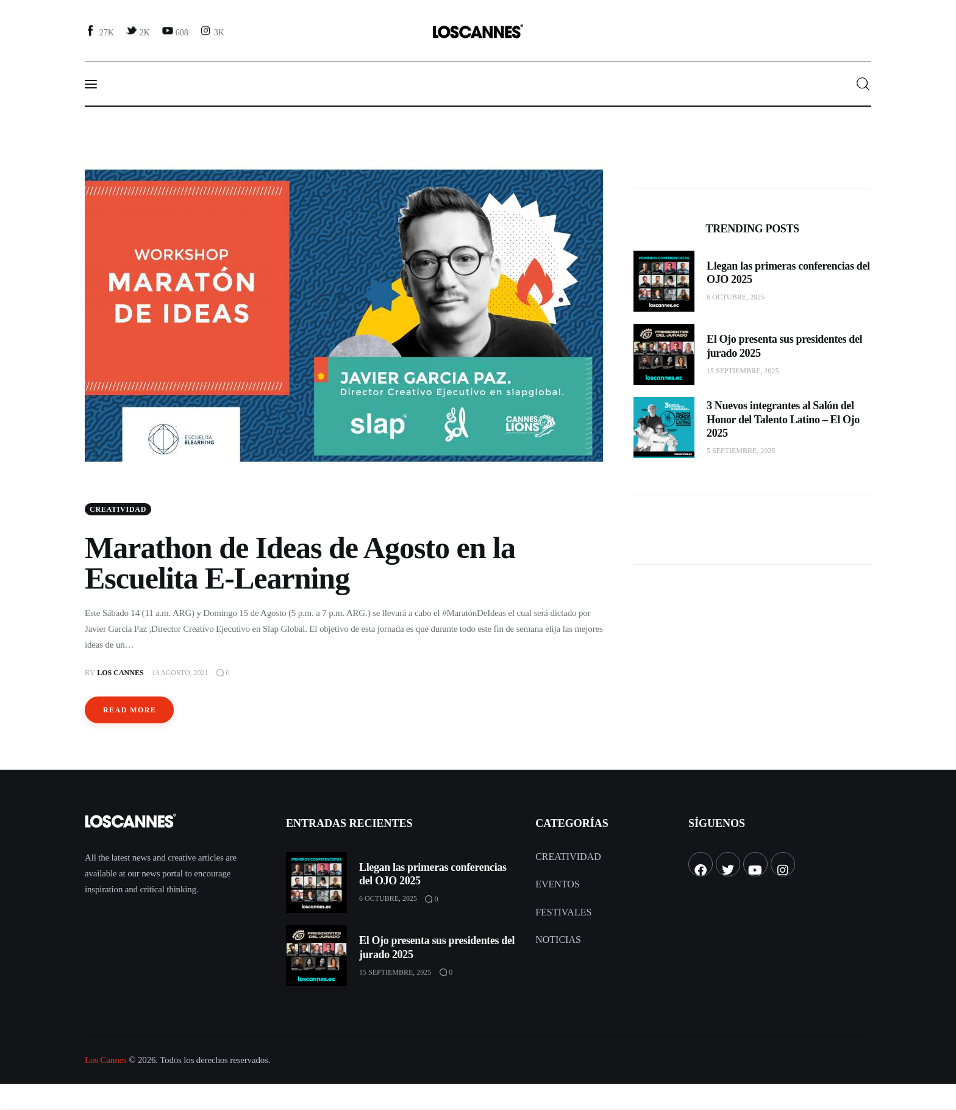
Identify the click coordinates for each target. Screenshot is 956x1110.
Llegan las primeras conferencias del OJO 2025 (788, 273)
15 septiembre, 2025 (743, 371)
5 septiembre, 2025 (741, 450)
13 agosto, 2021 (180, 673)
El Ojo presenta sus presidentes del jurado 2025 (784, 346)
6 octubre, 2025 (736, 297)
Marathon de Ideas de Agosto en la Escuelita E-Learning (300, 563)
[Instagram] (213, 31)
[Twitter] (139, 31)
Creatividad (118, 510)
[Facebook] (101, 31)
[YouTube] (176, 31)
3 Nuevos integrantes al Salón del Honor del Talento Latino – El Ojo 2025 (783, 419)
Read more (129, 710)
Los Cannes (106, 1060)
